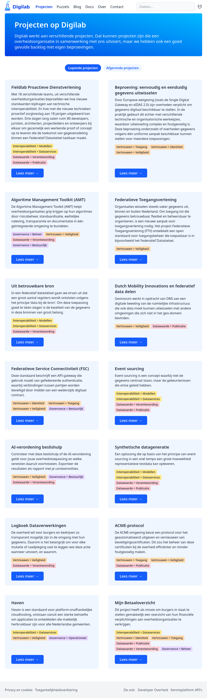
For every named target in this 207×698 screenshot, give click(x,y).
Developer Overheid (153, 690)
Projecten (44, 6)
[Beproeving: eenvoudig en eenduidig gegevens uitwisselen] (155, 131)
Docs (89, 6)
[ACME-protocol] (155, 551)
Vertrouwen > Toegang (131, 147)
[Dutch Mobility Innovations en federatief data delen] (155, 314)
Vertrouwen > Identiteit (167, 147)
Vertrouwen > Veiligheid (132, 152)
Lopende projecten (83, 68)
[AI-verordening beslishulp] (52, 473)
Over (102, 6)
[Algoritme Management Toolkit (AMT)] (52, 230)
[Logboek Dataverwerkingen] (52, 551)
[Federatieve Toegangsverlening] (155, 230)
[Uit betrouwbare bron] (52, 314)
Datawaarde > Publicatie (29, 162)
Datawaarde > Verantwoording (33, 157)
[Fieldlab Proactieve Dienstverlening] (52, 131)
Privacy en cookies (19, 690)
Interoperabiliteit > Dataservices (34, 151)
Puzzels (63, 6)
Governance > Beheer (27, 234)
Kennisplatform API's (186, 690)
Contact (117, 6)
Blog (77, 6)
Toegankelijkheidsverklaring (56, 690)
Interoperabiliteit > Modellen (32, 146)
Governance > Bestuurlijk (30, 245)
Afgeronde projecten (122, 68)
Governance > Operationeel (67, 638)
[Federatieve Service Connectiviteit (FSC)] (52, 395)
